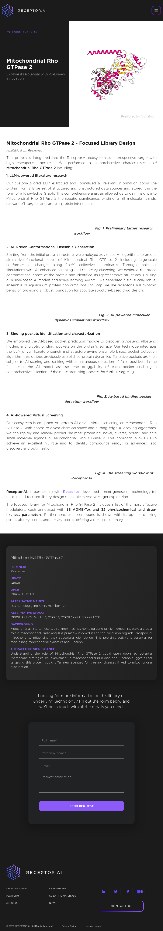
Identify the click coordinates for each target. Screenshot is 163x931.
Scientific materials (62, 895)
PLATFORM (12, 895)
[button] (156, 10)
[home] (29, 10)
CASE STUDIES (57, 888)
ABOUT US (12, 903)
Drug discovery (17, 888)
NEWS (52, 903)
